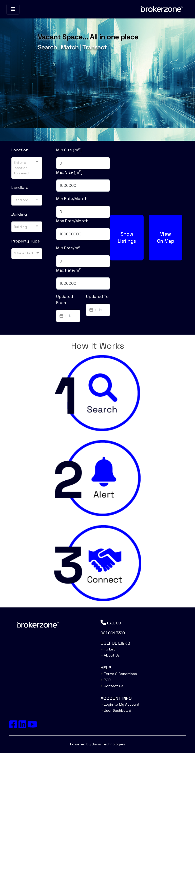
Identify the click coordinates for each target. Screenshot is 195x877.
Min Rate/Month (71, 198)
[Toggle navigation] (12, 9)
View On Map (165, 237)
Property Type (25, 241)
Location (19, 150)
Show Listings (127, 237)
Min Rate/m (68, 248)
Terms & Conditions (119, 673)
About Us (110, 655)
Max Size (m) (69, 172)
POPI (106, 680)
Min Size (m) (69, 150)
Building (19, 214)
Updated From (64, 299)
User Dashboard (116, 710)
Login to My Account (120, 704)
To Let (108, 649)
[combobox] (26, 168)
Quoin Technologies (108, 744)
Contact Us (112, 686)
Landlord (19, 187)
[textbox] (68, 316)
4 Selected (23, 253)
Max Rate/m (68, 270)
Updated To (97, 296)
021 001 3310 (113, 633)
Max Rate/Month (72, 220)
